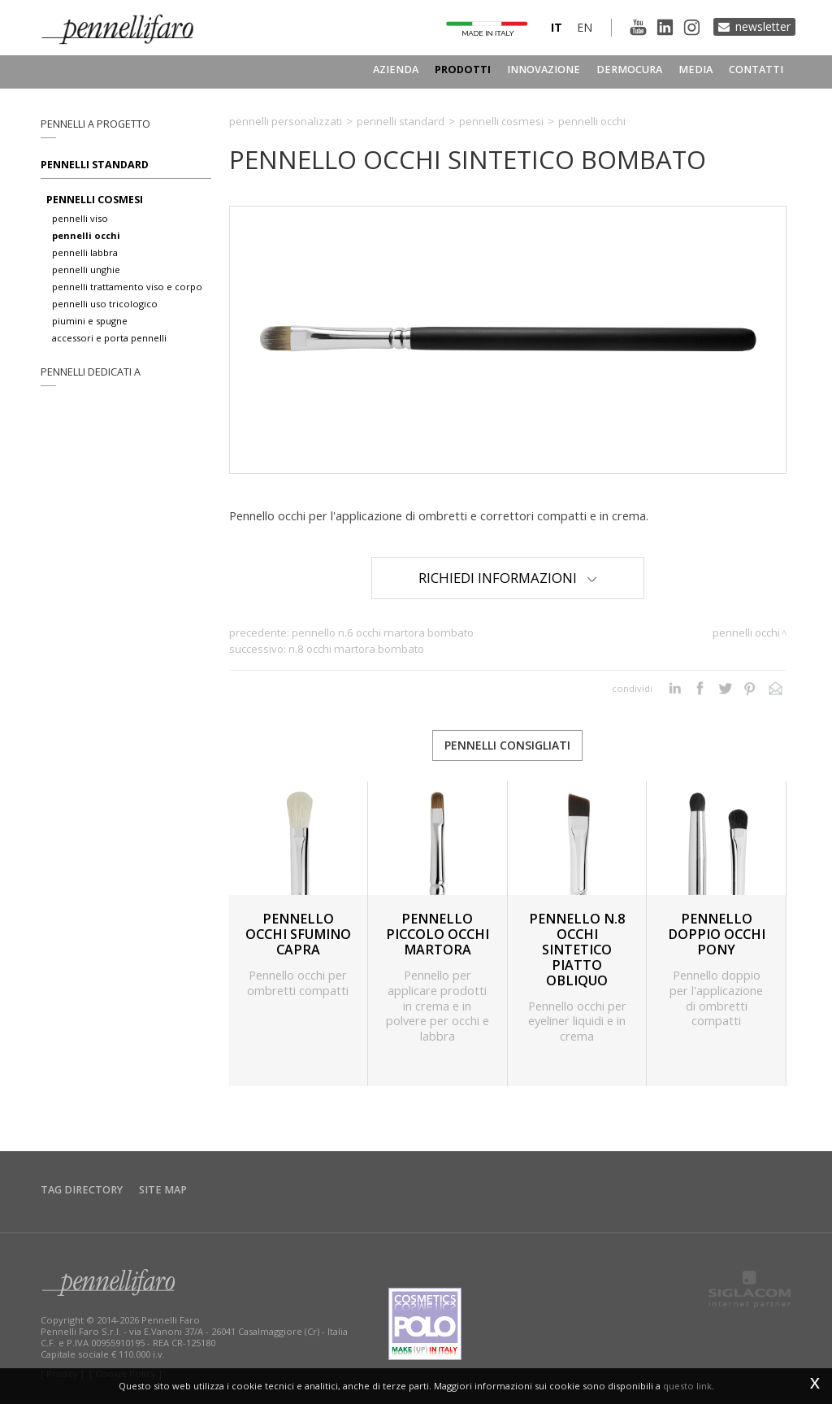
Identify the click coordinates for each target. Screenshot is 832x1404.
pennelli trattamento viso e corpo (127, 286)
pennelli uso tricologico (105, 304)
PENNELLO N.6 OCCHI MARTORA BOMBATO (383, 632)
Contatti (756, 69)
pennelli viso (80, 218)
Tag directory (82, 1190)
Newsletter (763, 26)
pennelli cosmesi (94, 199)
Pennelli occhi (592, 121)
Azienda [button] (395, 69)
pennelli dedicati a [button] (91, 372)
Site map (163, 1190)
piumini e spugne (90, 321)
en (584, 27)
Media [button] (695, 69)
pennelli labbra (85, 252)
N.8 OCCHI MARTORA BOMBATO (356, 648)
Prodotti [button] (463, 69)
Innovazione (543, 69)
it (556, 27)
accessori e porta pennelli (109, 338)
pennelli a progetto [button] (95, 124)
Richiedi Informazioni (507, 577)
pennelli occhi (86, 235)
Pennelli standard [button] (95, 165)
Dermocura (629, 69)
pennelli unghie (86, 269)
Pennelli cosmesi (501, 121)
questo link (687, 1386)
